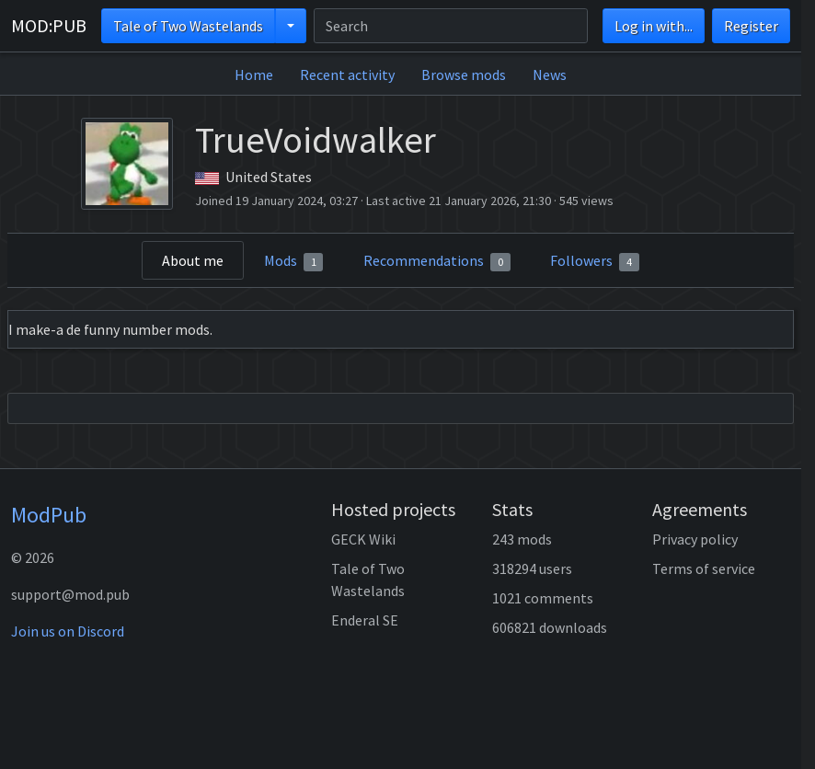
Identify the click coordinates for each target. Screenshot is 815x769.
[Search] (451, 25)
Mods (294, 261)
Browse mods (463, 74)
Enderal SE (364, 620)
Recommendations (437, 261)
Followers (594, 261)
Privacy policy (695, 539)
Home (254, 74)
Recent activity (347, 74)
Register (751, 26)
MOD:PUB (48, 25)
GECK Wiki (363, 539)
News (550, 74)
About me (193, 260)
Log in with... (653, 26)
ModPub (48, 514)
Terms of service (703, 568)
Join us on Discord (67, 631)
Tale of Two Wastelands (188, 26)
